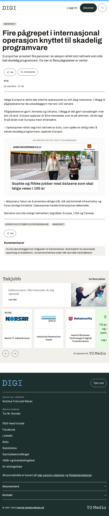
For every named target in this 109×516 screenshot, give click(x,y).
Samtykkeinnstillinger (15, 454)
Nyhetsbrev (9, 448)
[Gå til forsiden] (9, 7)
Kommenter (27, 72)
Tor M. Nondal (11, 413)
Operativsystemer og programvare (27, 224)
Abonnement (54, 486)
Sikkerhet (10, 24)
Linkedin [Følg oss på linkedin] (7, 435)
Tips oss (98, 383)
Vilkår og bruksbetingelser (18, 460)
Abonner (88, 7)
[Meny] (102, 8)
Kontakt (54, 495)
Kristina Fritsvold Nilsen (17, 401)
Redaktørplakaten (80, 475)
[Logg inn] (72, 8)
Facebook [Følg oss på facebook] (8, 429)
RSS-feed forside (13, 423)
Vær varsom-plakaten (51, 475)
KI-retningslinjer (12, 466)
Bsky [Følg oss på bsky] (5, 441)
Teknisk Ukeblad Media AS (30, 508)
